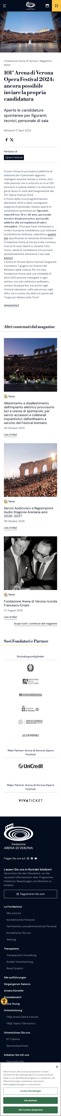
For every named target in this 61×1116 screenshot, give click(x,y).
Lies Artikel (10, 434)
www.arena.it (11, 305)
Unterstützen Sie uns (17, 1032)
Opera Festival (14, 157)
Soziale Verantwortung (20, 961)
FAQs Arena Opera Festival (22, 1017)
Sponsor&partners (17, 1045)
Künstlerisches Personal (20, 919)
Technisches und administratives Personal (31, 926)
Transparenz (11, 948)
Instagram (28, 858)
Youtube (35, 858)
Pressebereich (12, 997)
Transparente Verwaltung (21, 955)
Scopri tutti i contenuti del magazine (35, 623)
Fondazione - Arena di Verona (18, 836)
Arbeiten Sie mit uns (16, 1055)
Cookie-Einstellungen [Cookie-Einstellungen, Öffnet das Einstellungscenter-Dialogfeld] (30, 1091)
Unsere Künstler (14, 990)
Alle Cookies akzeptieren (30, 1110)
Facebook (6, 140)
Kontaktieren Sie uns (19, 933)
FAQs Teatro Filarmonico (21, 1023)
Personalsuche (15, 1061)
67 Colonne (13, 1039)
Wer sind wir (14, 913)
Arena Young (12, 1003)
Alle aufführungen (15, 977)
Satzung (11, 939)
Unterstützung (13, 1010)
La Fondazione (13, 906)
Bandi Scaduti (15, 968)
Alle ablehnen (30, 1100)
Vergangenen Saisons (17, 984)
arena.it (8, 258)
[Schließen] (57, 1066)
